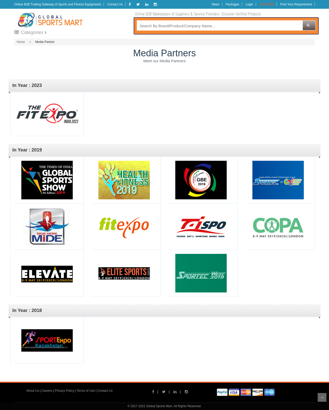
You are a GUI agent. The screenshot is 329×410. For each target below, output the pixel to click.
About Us (32, 391)
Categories (29, 32)
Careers (46, 391)
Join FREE (266, 4)
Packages (232, 4)
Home (21, 42)
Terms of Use (86, 391)
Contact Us (115, 4)
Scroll (322, 397)
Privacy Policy (64, 391)
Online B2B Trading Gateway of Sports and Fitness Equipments (57, 4)
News (216, 4)
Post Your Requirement (296, 4)
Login (249, 4)
